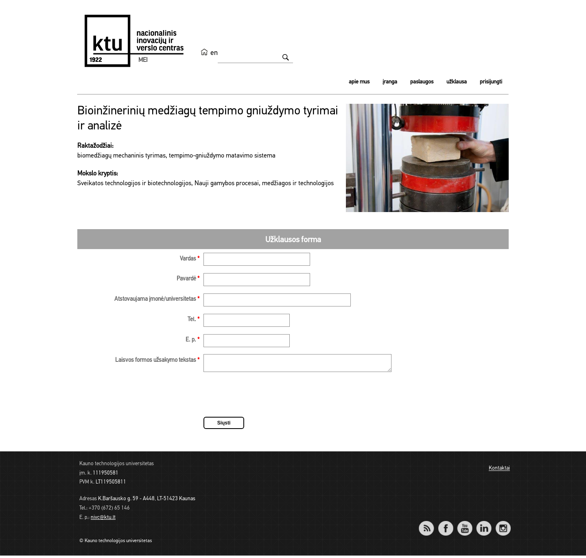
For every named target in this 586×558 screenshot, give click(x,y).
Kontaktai (499, 471)
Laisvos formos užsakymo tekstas (157, 360)
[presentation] (265, 398)
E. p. (192, 340)
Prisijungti (491, 82)
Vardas (189, 259)
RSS (429, 525)
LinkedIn (484, 525)
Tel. (193, 320)
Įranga (390, 82)
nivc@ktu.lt (103, 520)
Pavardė (188, 279)
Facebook (445, 525)
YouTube (464, 525)
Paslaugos (421, 82)
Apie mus (359, 82)
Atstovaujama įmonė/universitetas (156, 299)
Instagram (503, 525)
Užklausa (456, 82)
